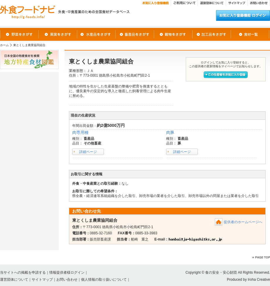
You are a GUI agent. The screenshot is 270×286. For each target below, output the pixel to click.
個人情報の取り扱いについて (104, 279)
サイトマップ (42, 279)
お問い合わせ (66, 279)
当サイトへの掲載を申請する (23, 272)
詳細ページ (88, 152)
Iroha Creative (259, 279)
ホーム (4, 45)
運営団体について (14, 279)
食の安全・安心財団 (221, 272)
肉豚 (170, 132)
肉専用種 (80, 132)
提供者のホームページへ (243, 222)
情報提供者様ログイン (67, 272)
